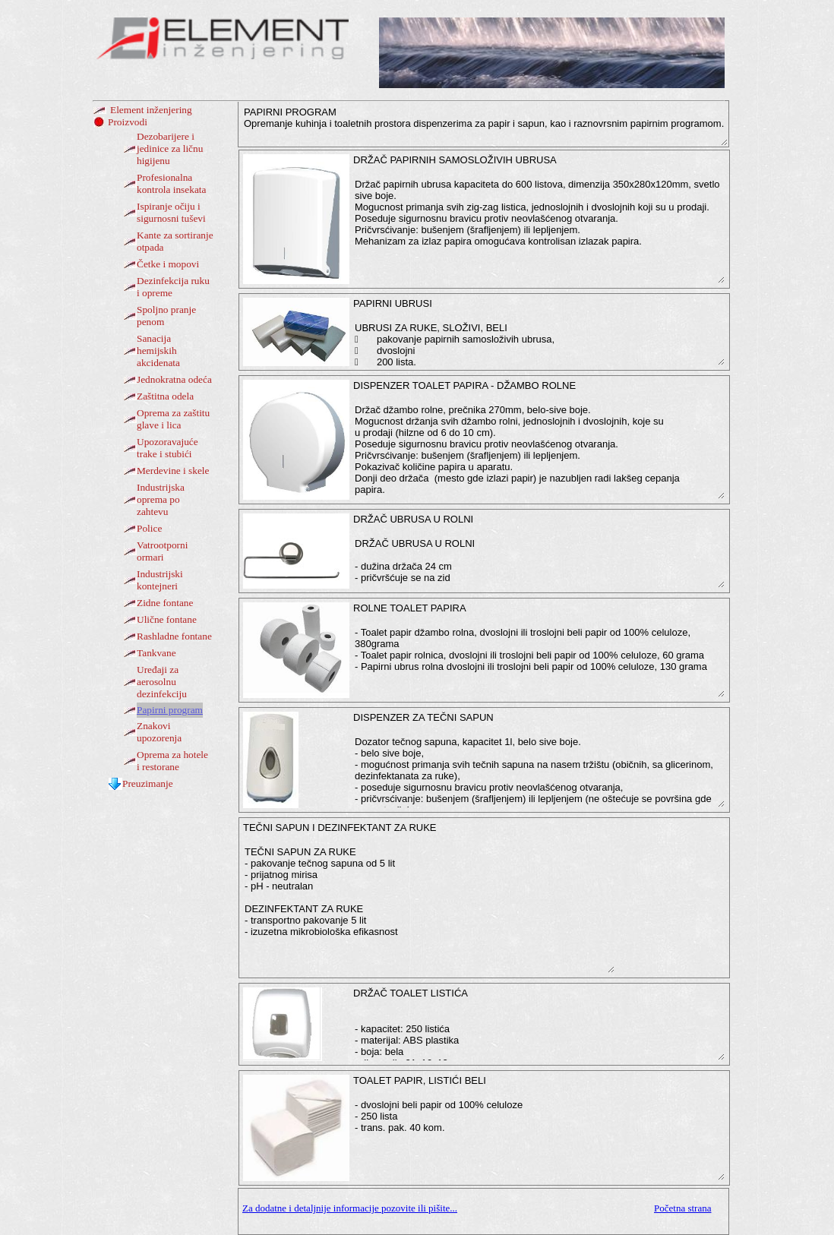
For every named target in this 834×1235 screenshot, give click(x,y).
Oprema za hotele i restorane (172, 760)
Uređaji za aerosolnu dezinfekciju (162, 682)
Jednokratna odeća (174, 379)
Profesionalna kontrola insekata (171, 183)
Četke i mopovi (168, 264)
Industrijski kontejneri (160, 580)
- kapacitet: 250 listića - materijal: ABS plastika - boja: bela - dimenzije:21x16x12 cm (539, 1035)
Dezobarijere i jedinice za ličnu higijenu (170, 148)
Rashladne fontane (174, 636)
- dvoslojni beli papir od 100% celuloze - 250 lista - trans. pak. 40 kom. (539, 1139)
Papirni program (170, 709)
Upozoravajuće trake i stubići (167, 448)
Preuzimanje (147, 783)
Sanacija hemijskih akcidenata (158, 350)
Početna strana (682, 1208)
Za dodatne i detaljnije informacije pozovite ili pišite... (349, 1208)
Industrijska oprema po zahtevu (161, 499)
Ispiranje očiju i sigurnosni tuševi (171, 212)
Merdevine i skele (173, 470)
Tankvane (156, 653)
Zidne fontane (165, 602)
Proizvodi (127, 122)
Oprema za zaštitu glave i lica (173, 419)
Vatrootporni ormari (162, 551)
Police (149, 528)
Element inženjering (151, 109)
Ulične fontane (167, 619)
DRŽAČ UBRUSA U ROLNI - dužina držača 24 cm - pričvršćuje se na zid (539, 562)
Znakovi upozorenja (159, 732)
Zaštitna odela (165, 396)
